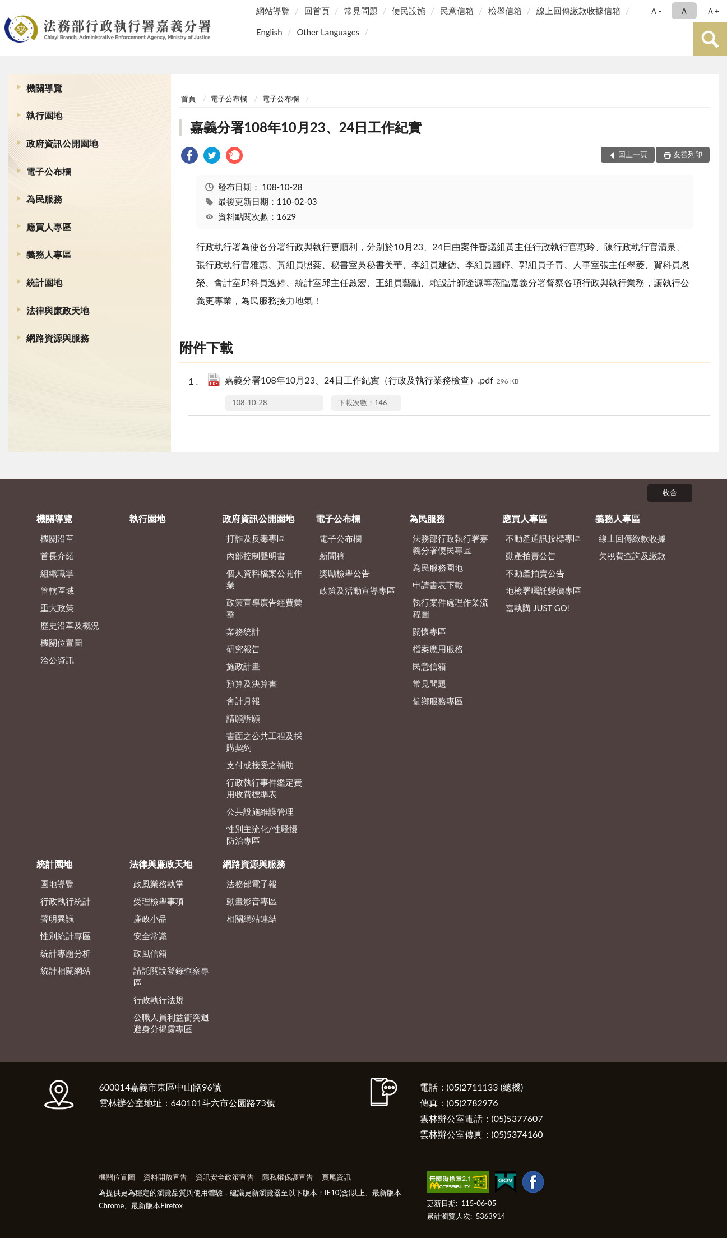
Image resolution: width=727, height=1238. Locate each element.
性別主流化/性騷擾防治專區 (262, 835)
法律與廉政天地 (57, 310)
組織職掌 (57, 573)
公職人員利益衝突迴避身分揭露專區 (171, 1023)
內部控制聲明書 (255, 556)
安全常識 (150, 936)
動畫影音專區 (251, 901)
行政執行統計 (65, 901)
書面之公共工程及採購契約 (264, 741)
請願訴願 (243, 718)
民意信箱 (457, 11)
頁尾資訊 (336, 1176)
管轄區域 (57, 590)
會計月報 (243, 701)
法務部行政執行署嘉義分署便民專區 (450, 544)
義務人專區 (48, 254)
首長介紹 (57, 556)
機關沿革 (57, 538)
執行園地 (44, 115)
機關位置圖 (61, 643)
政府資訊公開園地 (62, 143)
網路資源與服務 (57, 337)
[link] (189, 157)
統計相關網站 (65, 971)
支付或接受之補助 (260, 765)
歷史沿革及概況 (69, 625)
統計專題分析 (65, 953)
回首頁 (317, 11)
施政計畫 (243, 666)
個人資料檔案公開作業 (264, 579)
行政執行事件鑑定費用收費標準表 (264, 788)
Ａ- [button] (655, 11)
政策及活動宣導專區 (357, 590)
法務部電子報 (251, 884)
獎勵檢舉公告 (344, 573)
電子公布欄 (48, 171)
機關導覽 (44, 87)
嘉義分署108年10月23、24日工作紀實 (306, 127)
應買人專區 (48, 226)
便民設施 (408, 11)
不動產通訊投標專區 (543, 538)
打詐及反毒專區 (255, 538)
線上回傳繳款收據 (632, 538)
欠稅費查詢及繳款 (632, 556)
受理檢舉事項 (158, 901)
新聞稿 (332, 556)
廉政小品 (150, 918)
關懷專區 (429, 631)
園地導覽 (57, 884)
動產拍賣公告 (531, 556)
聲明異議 (57, 918)
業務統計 (243, 631)
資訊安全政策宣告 (225, 1176)
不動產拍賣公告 (535, 573)
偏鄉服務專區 (438, 701)
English (269, 32)
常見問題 (361, 11)
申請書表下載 (438, 585)
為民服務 (44, 198)
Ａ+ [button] (713, 11)
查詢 (710, 39)
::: (10, 9)
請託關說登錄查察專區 (171, 976)
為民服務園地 (438, 567)
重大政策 (57, 608)
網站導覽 (273, 11)
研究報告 (243, 649)
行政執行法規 (158, 1000)
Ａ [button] (684, 11)
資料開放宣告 (165, 1176)
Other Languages (328, 32)
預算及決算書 (251, 683)
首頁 (188, 98)
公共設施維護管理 (260, 811)
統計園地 (44, 282)
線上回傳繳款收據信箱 (578, 11)
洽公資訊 (57, 660)
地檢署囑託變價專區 (543, 590)
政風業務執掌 (158, 884)
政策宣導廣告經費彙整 (264, 608)
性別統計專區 (65, 936)
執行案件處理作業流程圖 (450, 608)
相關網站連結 (251, 918)
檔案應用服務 (438, 649)
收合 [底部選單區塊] (670, 492)
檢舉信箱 (505, 11)
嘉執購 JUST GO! (537, 608)
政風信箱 (150, 953)
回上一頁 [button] (632, 154)
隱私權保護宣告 (287, 1176)
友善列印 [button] (687, 154)
